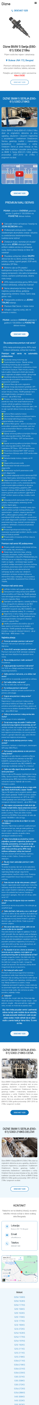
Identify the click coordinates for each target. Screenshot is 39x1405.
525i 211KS (19, 1349)
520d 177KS (19, 1305)
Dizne (6, 4)
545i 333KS (19, 1400)
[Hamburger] (35, 3)
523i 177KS (19, 1321)
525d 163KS (19, 1333)
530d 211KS (19, 1361)
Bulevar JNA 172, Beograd (19, 60)
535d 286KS (19, 1392)
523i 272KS (19, 1329)
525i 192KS (19, 1345)
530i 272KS (19, 1384)
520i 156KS (19, 1309)
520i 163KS (19, 1313)
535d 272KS (19, 1388)
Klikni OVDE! (19, 75)
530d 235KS (19, 1373)
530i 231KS (19, 1377)
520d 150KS (19, 1297)
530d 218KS (19, 1365)
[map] (19, 1227)
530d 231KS (19, 1369)
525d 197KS (19, 1341)
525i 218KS (19, 1357)
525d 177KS (19, 1337)
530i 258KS (19, 1380)
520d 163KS (19, 1301)
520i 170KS (19, 1317)
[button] (4, 118)
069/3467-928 (19, 10)
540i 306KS (19, 1396)
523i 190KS (19, 1325)
